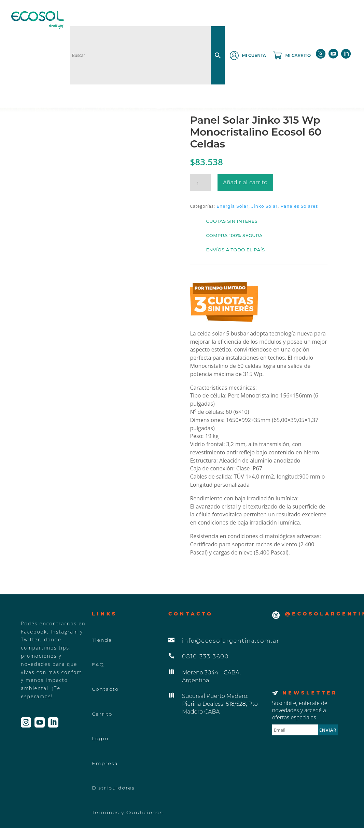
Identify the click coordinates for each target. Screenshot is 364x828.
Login (100, 738)
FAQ (98, 664)
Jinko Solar (264, 206)
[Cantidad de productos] (200, 183)
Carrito (102, 714)
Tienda (102, 640)
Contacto (105, 689)
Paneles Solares (299, 206)
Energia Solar (232, 206)
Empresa (105, 763)
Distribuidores (113, 788)
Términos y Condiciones (127, 812)
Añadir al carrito (245, 182)
